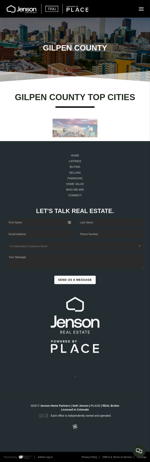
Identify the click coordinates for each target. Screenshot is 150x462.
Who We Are (75, 190)
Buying (75, 168)
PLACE (95, 407)
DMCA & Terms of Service (117, 457)
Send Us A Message (75, 281)
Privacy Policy (89, 457)
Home (75, 156)
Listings (75, 162)
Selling (75, 173)
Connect (75, 196)
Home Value (75, 185)
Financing (75, 179)
